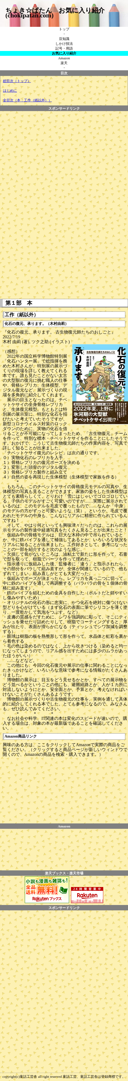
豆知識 (64, 39)
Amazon (64, 58)
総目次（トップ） (17, 81)
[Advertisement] (36, 123)
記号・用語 (64, 48)
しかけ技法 (64, 44)
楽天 (64, 63)
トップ (64, 29)
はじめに (10, 91)
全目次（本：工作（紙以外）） (27, 100)
